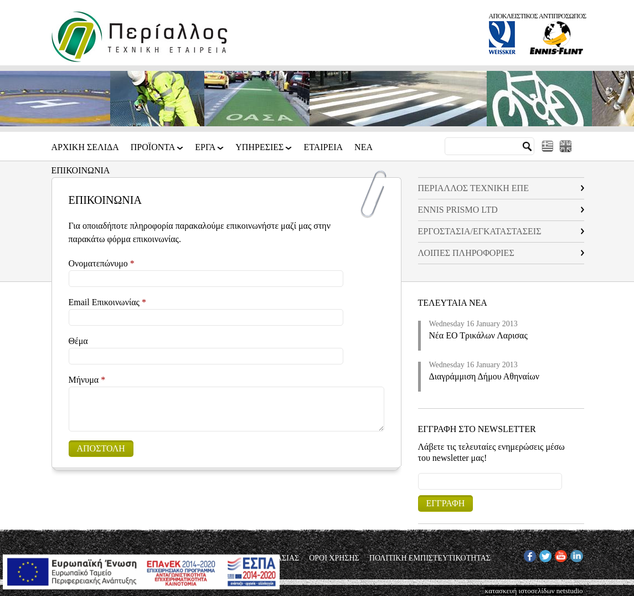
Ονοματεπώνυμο (102, 263)
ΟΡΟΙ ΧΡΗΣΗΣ (334, 558)
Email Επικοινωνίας (107, 302)
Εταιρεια (323, 147)
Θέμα (78, 341)
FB (528, 554)
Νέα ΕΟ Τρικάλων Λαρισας (478, 335)
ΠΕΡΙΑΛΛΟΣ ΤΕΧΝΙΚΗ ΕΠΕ (473, 188)
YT (559, 554)
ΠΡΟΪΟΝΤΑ (154, 151)
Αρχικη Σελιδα (85, 147)
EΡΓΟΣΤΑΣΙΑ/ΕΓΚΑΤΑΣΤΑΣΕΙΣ (480, 231)
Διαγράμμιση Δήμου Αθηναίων (484, 376)
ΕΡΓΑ (206, 151)
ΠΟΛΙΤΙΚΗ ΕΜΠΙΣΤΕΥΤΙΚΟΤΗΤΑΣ (430, 558)
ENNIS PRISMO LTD (458, 209)
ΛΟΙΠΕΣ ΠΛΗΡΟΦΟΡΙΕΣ (466, 253)
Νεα (363, 147)
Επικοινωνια (80, 170)
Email (418, 472)
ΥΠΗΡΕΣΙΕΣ (260, 151)
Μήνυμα (87, 379)
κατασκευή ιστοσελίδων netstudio (534, 591)
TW (544, 554)
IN (574, 554)
